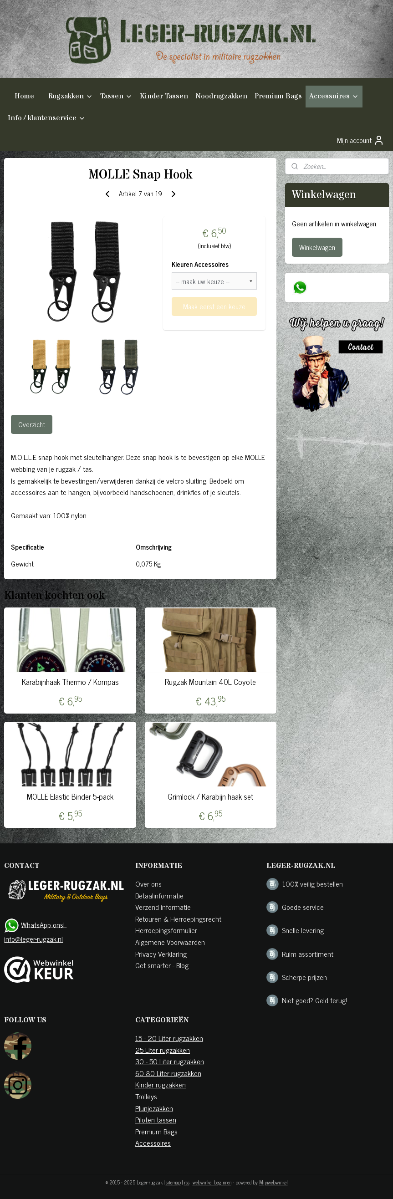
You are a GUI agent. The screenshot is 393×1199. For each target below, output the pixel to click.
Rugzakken (70, 96)
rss (186, 1182)
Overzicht (31, 424)
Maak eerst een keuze (214, 306)
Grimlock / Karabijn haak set (210, 796)
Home (24, 96)
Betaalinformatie (159, 895)
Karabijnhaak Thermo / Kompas (70, 681)
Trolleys (146, 1096)
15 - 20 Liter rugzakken (169, 1038)
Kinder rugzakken (160, 1084)
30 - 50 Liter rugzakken (169, 1061)
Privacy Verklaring (161, 953)
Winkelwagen (317, 247)
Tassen (116, 96)
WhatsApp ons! (43, 924)
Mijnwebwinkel (273, 1182)
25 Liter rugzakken (162, 1050)
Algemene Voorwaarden (170, 942)
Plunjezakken (154, 1108)
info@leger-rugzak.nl (33, 938)
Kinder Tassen (164, 96)
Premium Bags (278, 96)
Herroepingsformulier (166, 930)
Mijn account (360, 140)
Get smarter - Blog (162, 965)
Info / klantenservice (47, 118)
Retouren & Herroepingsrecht (178, 918)
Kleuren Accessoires (200, 264)
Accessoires (334, 96)
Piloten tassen (155, 1119)
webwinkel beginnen (212, 1182)
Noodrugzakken (221, 96)
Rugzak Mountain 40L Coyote (210, 681)
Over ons (148, 883)
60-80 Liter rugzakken (168, 1073)
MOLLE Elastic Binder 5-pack (70, 796)
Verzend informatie (163, 907)
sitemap (173, 1182)
